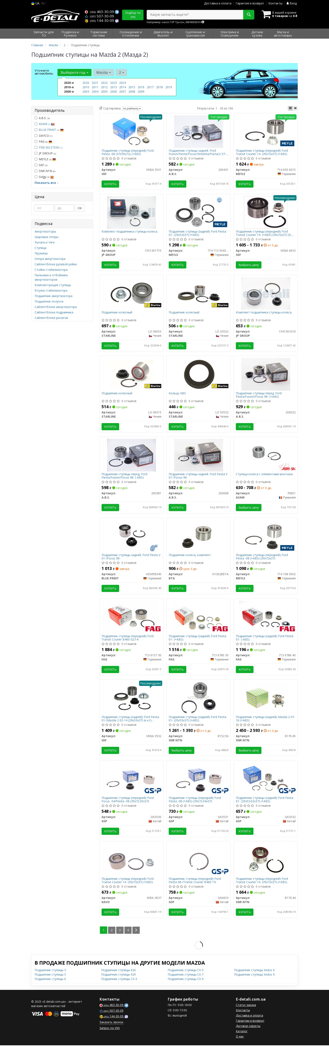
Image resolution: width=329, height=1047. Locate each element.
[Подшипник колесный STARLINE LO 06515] (131, 374)
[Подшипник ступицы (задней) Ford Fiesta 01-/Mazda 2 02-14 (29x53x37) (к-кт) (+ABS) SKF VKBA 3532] (131, 699)
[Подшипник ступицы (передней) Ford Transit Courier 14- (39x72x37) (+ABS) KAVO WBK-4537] (131, 861)
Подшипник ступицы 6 (50, 981)
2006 (113, 91)
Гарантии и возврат (250, 1022)
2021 (95, 83)
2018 (159, 87)
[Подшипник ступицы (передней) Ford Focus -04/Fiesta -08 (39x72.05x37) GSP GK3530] (131, 780)
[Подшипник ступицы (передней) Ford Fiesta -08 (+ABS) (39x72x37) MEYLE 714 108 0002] (265, 537)
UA (35, 3)
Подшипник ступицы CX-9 (186, 981)
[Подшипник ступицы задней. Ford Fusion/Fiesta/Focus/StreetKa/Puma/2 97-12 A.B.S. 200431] (198, 131)
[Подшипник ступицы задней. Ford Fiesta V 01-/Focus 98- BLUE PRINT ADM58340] (131, 537)
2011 (95, 87)
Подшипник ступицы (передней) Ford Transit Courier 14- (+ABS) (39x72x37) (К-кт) (264, 233)
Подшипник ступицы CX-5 (186, 972)
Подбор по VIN (133, 15)
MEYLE (45, 159)
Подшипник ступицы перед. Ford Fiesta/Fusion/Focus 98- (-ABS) (125, 476)
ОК (80, 208)
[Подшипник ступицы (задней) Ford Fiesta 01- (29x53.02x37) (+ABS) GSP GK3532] (265, 780)
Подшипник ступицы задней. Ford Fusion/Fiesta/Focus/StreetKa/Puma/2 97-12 (197, 152)
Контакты (275, 3)
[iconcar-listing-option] (295, 108)
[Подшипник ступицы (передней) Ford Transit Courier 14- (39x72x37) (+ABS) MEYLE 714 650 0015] (265, 131)
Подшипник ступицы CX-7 (186, 976)
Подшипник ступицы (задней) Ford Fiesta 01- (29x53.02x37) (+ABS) (264, 801)
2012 (104, 87)
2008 (131, 91)
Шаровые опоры (46, 237)
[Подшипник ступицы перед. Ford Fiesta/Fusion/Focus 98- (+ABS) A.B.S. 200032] (265, 374)
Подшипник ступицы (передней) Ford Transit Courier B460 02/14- (128, 638)
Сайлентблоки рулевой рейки (56, 264)
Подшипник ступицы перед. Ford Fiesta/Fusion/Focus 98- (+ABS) (259, 395)
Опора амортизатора (50, 259)
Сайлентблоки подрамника (54, 312)
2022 (104, 83)
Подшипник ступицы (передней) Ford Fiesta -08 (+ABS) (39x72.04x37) (195, 801)
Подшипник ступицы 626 (118, 972)
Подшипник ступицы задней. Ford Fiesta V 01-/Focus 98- (198, 476)
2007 (122, 91)
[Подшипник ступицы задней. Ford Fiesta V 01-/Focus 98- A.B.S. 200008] (198, 456)
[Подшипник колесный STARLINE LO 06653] (131, 293)
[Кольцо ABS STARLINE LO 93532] (198, 374)
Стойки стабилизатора (51, 270)
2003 (85, 91)
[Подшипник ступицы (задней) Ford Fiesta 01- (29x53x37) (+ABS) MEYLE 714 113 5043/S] (198, 212)
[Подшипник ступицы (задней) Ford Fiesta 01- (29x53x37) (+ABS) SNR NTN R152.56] (198, 699)
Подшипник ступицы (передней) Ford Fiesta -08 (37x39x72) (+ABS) (128, 152)
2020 (85, 83)
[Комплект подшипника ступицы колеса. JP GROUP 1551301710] (131, 212)
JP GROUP (45, 153)
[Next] (136, 931)
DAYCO (43, 136)
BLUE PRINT (51, 130)
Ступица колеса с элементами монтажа (264, 475)
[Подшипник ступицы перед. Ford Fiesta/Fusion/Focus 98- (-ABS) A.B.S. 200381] (131, 456)
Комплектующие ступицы (53, 285)
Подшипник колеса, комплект (190, 556)
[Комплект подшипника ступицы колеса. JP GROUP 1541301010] (265, 293)
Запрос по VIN (109, 1030)
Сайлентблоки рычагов (51, 318)
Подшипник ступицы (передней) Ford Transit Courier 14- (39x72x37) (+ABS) (262, 152)
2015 (131, 87)
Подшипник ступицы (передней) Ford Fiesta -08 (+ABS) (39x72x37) (262, 557)
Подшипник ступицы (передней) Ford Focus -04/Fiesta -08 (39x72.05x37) (128, 801)
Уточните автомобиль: (44, 71)
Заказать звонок (111, 1024)
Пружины (41, 253)
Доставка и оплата (217, 3)
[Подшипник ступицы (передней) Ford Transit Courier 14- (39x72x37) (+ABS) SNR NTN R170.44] (265, 861)
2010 (85, 87)
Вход (292, 3)
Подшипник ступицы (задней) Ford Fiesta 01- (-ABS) (264, 638)
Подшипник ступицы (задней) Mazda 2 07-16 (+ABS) (265, 720)
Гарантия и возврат (250, 3)
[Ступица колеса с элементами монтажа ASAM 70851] (265, 456)
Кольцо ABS (177, 394)
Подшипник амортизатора (53, 296)
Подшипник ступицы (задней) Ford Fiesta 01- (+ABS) (197, 638)
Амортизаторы (45, 231)
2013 (113, 87)
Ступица (40, 248)
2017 (150, 87)
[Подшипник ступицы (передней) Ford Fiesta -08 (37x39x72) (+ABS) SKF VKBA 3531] (131, 131)
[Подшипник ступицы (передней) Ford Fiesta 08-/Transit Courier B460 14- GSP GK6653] (198, 861)
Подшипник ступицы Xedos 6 (254, 972)
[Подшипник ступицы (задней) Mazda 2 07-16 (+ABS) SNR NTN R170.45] (265, 699)
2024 (122, 83)
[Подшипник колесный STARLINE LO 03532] (198, 293)
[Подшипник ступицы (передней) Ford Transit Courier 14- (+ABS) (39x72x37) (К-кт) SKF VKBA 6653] (265, 212)
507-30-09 (99, 16)
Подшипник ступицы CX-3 (119, 981)
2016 (141, 87)
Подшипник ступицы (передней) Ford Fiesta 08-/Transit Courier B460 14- (195, 882)
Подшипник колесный (117, 313)
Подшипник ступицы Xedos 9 (254, 976)
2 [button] (121, 72)
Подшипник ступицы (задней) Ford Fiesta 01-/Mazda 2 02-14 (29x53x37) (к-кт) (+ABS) (130, 720)
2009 (141, 91)
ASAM (47, 124)
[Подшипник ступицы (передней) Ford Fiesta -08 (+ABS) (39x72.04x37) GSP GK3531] (198, 780)
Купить (110, 184)
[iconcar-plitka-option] (290, 108)
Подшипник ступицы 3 (50, 972)
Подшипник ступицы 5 (50, 976)
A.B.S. (42, 118)
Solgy (44, 177)
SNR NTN (45, 171)
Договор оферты (248, 1028)
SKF (41, 165)
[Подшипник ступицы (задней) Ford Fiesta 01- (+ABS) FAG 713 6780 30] (198, 618)
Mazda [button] (103, 72)
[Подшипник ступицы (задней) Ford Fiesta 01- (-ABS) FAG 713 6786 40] (265, 618)
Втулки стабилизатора (51, 290)
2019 (168, 87)
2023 (113, 83)
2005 (104, 91)
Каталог (242, 1033)
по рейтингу (132, 108)
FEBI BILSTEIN (50, 147)
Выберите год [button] (74, 72)
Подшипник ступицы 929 (118, 976)
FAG (43, 141)
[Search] (248, 15)
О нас (240, 1038)
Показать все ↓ (46, 183)
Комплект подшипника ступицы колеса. (130, 232)
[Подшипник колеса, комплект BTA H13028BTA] (198, 537)
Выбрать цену (249, 265)
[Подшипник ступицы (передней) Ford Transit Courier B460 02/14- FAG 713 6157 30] (131, 618)
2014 (122, 87)
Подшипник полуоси (49, 301)
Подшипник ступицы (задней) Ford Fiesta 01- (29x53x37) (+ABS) (197, 233)
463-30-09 (100, 11)
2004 (95, 91)
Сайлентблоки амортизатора (56, 307)
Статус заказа (246, 1007)
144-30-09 (100, 20)
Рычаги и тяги (45, 242)
